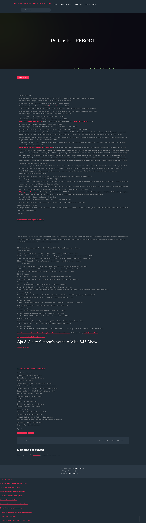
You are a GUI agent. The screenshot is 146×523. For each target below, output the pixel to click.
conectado (36, 455)
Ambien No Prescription (8, 516)
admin (22, 429)
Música (56, 4)
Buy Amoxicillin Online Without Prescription (15, 520)
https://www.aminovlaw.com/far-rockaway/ (32, 333)
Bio (86, 4)
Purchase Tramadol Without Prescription (14, 504)
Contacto (92, 4)
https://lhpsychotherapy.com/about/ (12, 491)
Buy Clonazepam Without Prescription (13, 483)
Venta (82, 4)
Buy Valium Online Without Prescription (27, 3)
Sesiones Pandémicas (56, 106)
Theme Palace (73, 473)
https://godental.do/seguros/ (29, 192)
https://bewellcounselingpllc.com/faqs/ (30, 220)
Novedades (22, 433)
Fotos (76, 4)
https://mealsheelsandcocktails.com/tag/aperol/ (36, 147)
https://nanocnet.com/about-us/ (59, 333)
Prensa (70, 4)
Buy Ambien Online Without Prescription (31, 337)
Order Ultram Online (91, 333)
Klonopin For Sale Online (8, 500)
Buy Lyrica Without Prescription (11, 496)
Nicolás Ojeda (46, 3)
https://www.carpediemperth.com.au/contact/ (16, 512)
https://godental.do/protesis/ (10, 487)
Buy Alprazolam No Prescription (30, 121)
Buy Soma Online (23, 347)
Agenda (64, 4)
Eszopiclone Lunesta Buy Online (11, 508)
